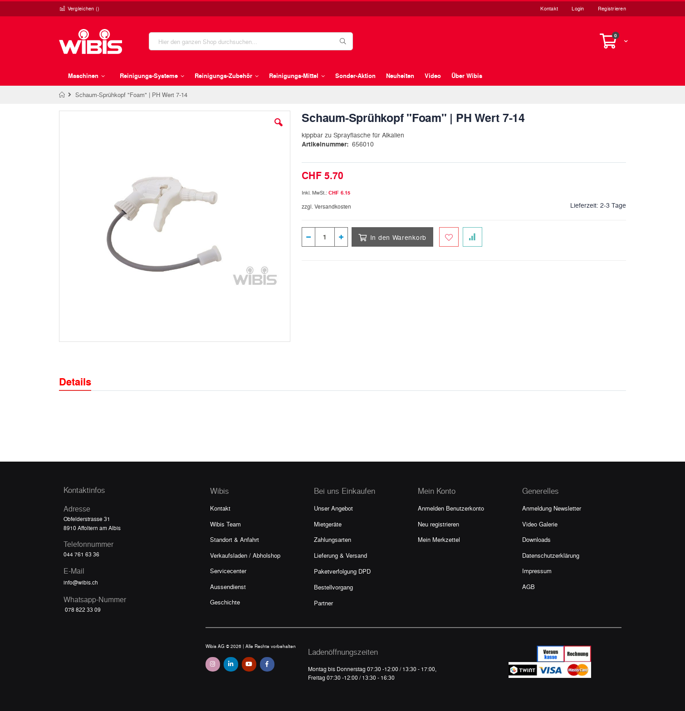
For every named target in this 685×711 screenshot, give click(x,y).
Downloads (536, 539)
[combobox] (251, 41)
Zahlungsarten (332, 539)
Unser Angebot (333, 508)
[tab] (82, 373)
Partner (323, 603)
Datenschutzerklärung (550, 555)
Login (578, 8)
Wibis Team (225, 524)
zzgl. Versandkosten (326, 206)
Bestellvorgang (333, 587)
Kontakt (549, 8)
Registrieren (612, 8)
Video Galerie (540, 524)
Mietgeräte (328, 524)
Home (62, 95)
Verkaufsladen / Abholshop (245, 555)
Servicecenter (228, 570)
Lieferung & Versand (340, 555)
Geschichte (225, 602)
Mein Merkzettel (439, 539)
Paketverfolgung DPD (342, 571)
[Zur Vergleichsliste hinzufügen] (472, 237)
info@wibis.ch (81, 582)
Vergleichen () (79, 8)
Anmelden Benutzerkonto (451, 508)
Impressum (537, 570)
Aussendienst (228, 586)
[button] (278, 129)
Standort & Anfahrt (234, 539)
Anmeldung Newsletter (551, 508)
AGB (528, 586)
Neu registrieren (438, 524)
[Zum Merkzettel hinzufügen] (449, 237)
